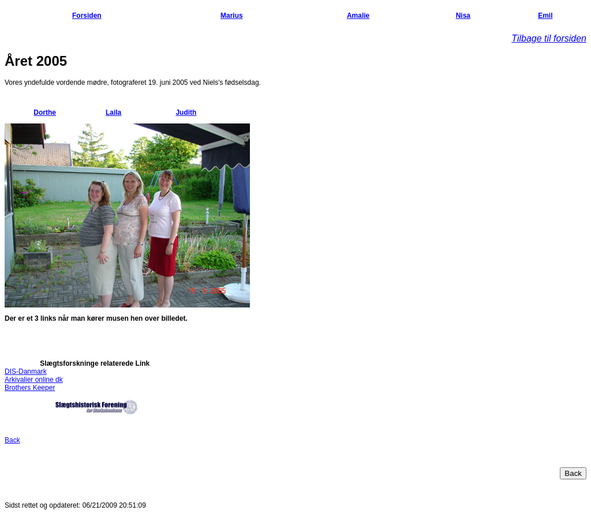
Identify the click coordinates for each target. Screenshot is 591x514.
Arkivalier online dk (34, 380)
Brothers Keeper (30, 388)
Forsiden (87, 16)
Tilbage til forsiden (548, 38)
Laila (113, 112)
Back (12, 440)
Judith (185, 112)
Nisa (463, 16)
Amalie (358, 16)
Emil (545, 16)
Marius (231, 16)
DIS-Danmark (26, 371)
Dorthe (44, 112)
